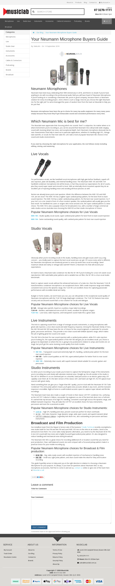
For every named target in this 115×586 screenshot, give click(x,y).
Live (18, 21)
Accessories (49, 21)
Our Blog (40, 32)
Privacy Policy (57, 553)
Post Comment (39, 527)
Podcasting (77, 21)
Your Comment (37, 497)
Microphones (9, 21)
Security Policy (58, 560)
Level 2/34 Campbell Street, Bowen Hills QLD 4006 (93, 551)
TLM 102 (34, 313)
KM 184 (38, 352)
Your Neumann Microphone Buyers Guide (61, 32)
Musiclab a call (38, 470)
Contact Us (93, 2)
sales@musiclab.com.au (86, 563)
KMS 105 (34, 216)
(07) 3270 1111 (83, 556)
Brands (87, 21)
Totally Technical (87, 427)
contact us (78, 468)
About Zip (56, 564)
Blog (85, 2)
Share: (38, 477)
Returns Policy (58, 557)
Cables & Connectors (64, 21)
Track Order (8, 553)
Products (78, 2)
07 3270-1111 (103, 10)
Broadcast (8, 27)
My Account (8, 550)
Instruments (38, 21)
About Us (70, 2)
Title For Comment (39, 488)
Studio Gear (27, 21)
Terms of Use (57, 550)
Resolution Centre (10, 557)
